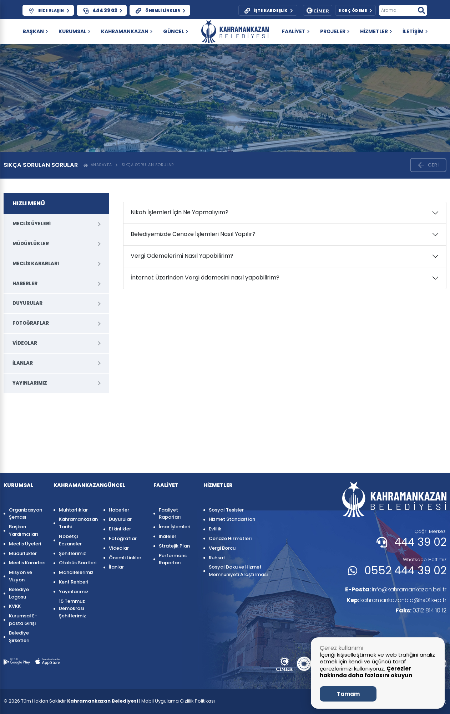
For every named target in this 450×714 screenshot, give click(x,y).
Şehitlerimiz (72, 553)
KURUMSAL (74, 31)
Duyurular (27, 303)
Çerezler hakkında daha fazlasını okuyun (366, 672)
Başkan (35, 31)
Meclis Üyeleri (31, 223)
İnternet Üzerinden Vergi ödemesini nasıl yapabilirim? (205, 277)
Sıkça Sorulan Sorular (148, 165)
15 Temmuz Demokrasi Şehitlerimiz (72, 609)
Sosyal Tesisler (226, 510)
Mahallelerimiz (76, 572)
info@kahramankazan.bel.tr (394, 589)
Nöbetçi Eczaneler (70, 540)
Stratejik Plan (174, 546)
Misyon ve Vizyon (20, 576)
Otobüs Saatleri (77, 562)
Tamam (348, 694)
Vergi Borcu (222, 548)
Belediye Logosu (19, 593)
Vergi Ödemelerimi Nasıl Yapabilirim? (182, 256)
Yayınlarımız (29, 383)
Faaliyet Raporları (170, 514)
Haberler (24, 283)
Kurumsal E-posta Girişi (23, 619)
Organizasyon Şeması (25, 514)
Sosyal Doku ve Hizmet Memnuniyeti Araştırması (238, 571)
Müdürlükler (30, 243)
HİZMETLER (376, 31)
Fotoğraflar (30, 323)
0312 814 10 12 (421, 611)
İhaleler (167, 536)
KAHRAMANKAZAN (126, 31)
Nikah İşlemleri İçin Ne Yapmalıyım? (179, 212)
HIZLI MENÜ (28, 203)
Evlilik (215, 528)
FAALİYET (295, 31)
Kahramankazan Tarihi (77, 523)
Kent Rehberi (73, 582)
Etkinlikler (120, 528)
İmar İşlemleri (174, 526)
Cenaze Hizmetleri (230, 538)
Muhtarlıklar (73, 510)
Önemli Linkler (125, 557)
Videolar (24, 343)
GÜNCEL (175, 31)
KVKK (15, 606)
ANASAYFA (98, 165)
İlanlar (22, 363)
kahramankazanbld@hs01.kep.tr (395, 600)
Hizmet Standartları (232, 519)
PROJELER (334, 31)
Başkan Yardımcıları (23, 530)
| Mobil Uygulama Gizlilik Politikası (177, 701)
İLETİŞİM (415, 31)
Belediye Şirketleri (19, 637)
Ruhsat (217, 557)
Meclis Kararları (35, 263)
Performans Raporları (173, 559)
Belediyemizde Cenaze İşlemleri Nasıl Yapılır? (193, 234)
